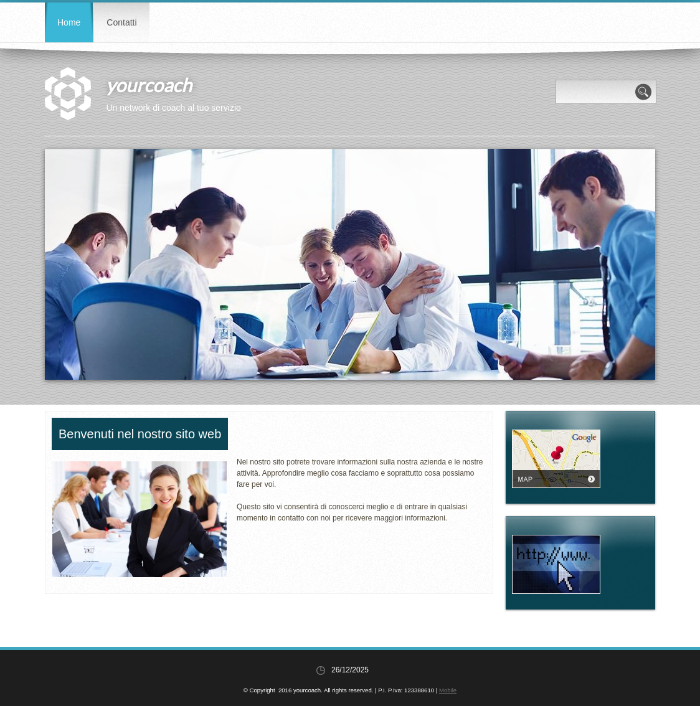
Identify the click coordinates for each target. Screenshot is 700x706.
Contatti (121, 22)
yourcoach (149, 84)
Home (68, 22)
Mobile (447, 690)
